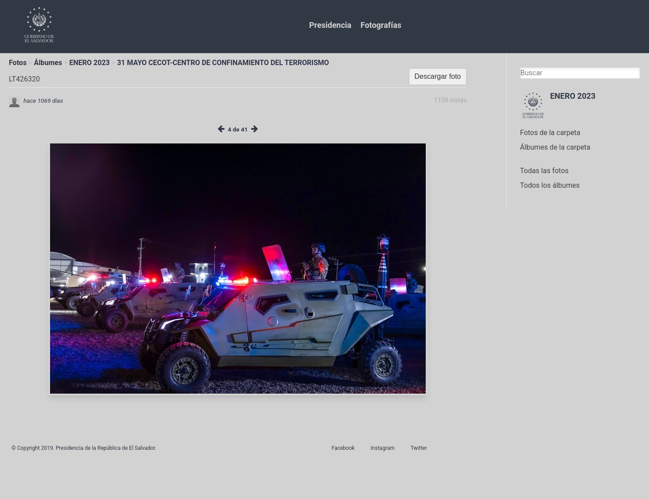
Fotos (18, 62)
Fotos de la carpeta (550, 132)
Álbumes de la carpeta (555, 147)
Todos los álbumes (550, 185)
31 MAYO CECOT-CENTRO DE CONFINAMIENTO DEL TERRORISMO (223, 62)
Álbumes (48, 62)
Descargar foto (438, 76)
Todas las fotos (544, 170)
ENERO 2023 (90, 62)
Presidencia (330, 25)
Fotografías (381, 25)
